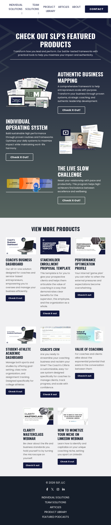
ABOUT (77, 7)
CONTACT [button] (97, 9)
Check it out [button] (15, 298)
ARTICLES (64, 7)
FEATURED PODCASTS (55, 517)
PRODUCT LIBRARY (50, 9)
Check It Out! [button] (71, 110)
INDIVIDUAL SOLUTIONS (16, 9)
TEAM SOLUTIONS (32, 9)
